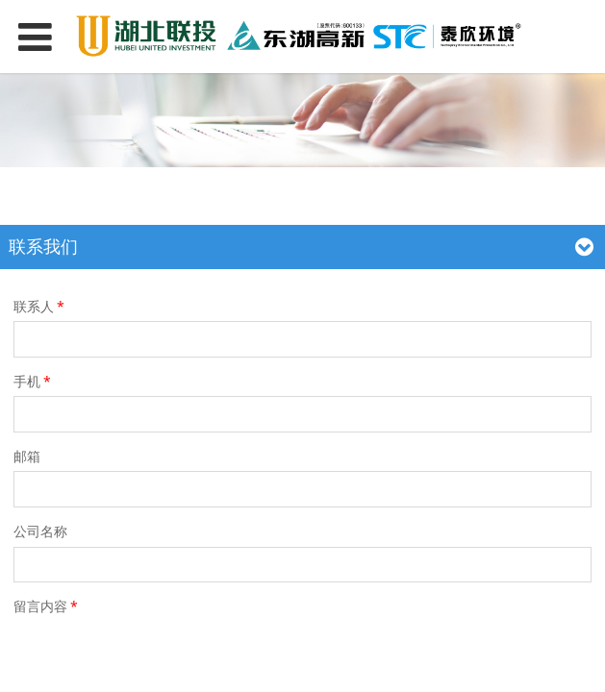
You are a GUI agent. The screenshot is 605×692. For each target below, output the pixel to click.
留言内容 (47, 606)
